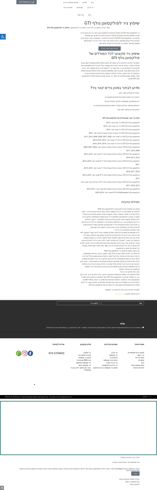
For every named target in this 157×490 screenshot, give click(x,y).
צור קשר (80, 15)
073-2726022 (56, 353)
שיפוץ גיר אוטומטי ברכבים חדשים (105, 368)
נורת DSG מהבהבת (84, 360)
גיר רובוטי (140, 355)
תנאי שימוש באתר (137, 365)
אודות (84, 2)
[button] (110, 209)
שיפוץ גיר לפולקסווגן (78, 28)
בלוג (89, 15)
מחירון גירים (68, 7)
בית (92, 2)
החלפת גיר (114, 358)
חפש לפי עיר (139, 358)
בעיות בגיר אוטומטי (111, 360)
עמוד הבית (106, 28)
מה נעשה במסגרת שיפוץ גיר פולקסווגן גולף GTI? (122, 251)
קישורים (141, 360)
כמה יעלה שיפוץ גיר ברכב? (130, 272)
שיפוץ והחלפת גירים (70, 2)
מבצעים (80, 7)
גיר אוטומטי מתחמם (83, 363)
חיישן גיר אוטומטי (84, 358)
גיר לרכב (90, 7)
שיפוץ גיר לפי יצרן (93, 28)
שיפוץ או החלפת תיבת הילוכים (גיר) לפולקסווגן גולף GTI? (119, 209)
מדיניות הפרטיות (55, 327)
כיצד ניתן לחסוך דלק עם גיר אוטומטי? (81, 369)
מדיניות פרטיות (138, 368)
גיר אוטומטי (113, 355)
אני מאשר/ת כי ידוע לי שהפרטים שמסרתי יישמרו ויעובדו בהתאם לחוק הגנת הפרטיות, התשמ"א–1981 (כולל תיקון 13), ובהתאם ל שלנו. (94, 327)
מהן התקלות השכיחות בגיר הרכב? (127, 230)
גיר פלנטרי (87, 353)
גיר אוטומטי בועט (84, 365)
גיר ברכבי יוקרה (112, 363)
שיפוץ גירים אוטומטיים (136, 353)
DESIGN (147, 398)
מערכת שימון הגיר (84, 355)
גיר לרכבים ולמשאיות (110, 365)
